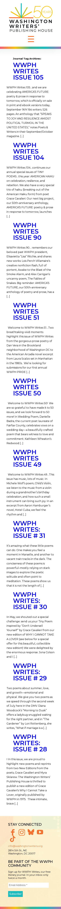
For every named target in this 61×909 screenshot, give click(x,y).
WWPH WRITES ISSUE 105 (28, 71)
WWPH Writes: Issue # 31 (29, 529)
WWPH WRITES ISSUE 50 (27, 387)
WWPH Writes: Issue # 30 (30, 601)
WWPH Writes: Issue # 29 (30, 672)
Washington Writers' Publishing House (31, 18)
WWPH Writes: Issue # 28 (30, 743)
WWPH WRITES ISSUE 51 (26, 311)
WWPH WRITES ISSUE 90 (27, 231)
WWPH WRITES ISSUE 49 (27, 458)
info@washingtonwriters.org (25, 846)
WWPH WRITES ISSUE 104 (28, 151)
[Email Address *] (28, 885)
